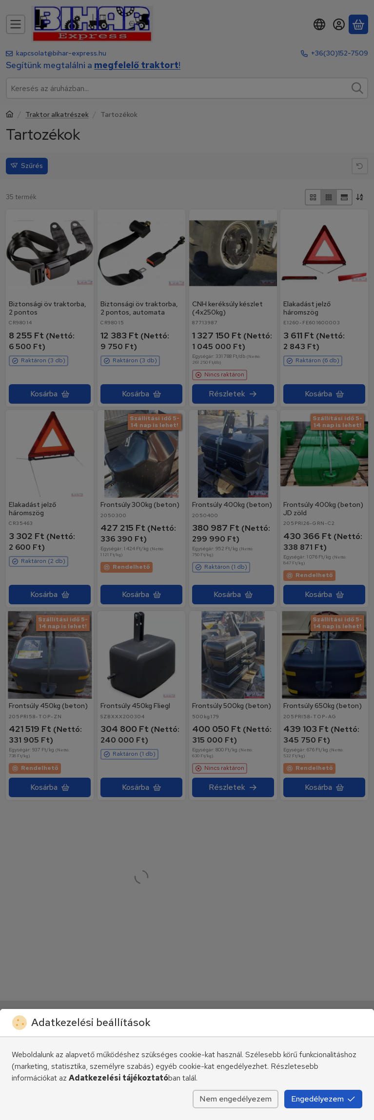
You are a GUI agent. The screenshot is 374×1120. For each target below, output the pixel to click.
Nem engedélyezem (235, 1099)
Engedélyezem (323, 1099)
